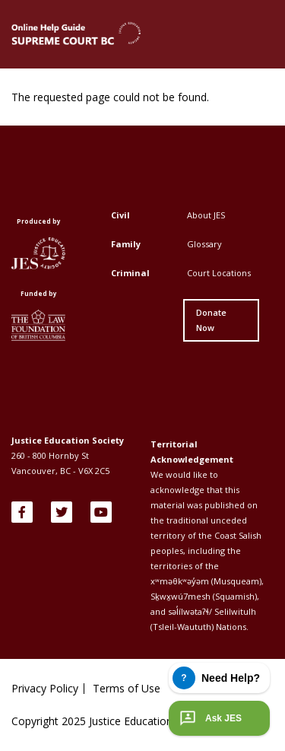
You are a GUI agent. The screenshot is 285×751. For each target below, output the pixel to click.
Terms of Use (126, 688)
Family (126, 244)
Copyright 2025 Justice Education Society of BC (126, 721)
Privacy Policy (44, 688)
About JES (206, 215)
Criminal (130, 272)
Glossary (204, 244)
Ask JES (209, 718)
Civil (120, 215)
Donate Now (211, 320)
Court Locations (219, 272)
